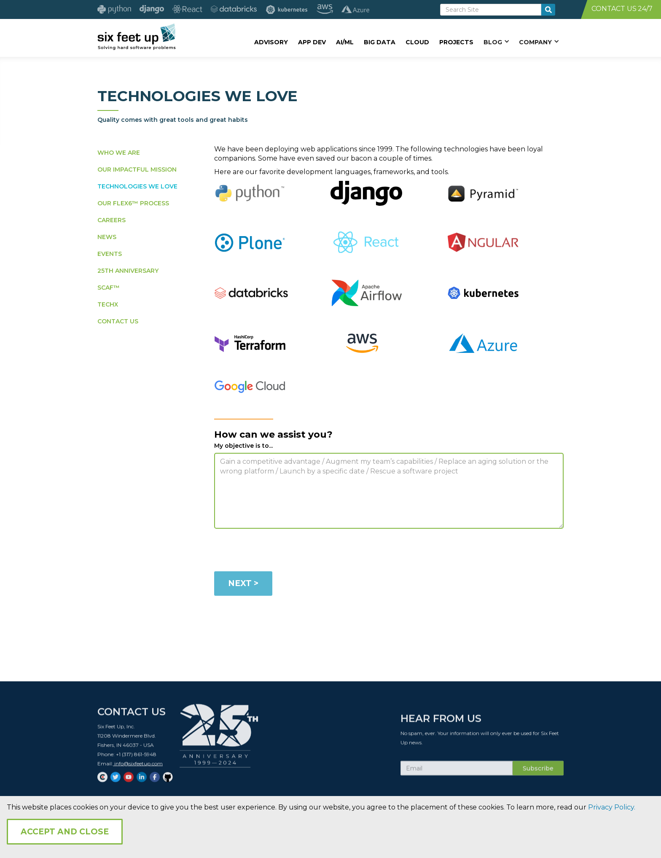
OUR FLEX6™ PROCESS (133, 203)
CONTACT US (117, 321)
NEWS (106, 237)
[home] (136, 37)
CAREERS (111, 220)
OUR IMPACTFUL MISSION (137, 169)
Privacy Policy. (611, 807)
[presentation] (278, 551)
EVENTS (109, 254)
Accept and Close (65, 831)
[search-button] (548, 10)
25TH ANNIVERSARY (128, 270)
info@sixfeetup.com (138, 769)
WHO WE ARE (118, 152)
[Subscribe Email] (456, 774)
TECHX (107, 304)
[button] (496, 42)
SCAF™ (108, 287)
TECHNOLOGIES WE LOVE (137, 186)
